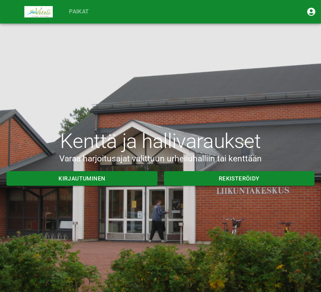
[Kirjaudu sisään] (311, 11)
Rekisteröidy (239, 178)
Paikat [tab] (79, 12)
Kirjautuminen (81, 178)
